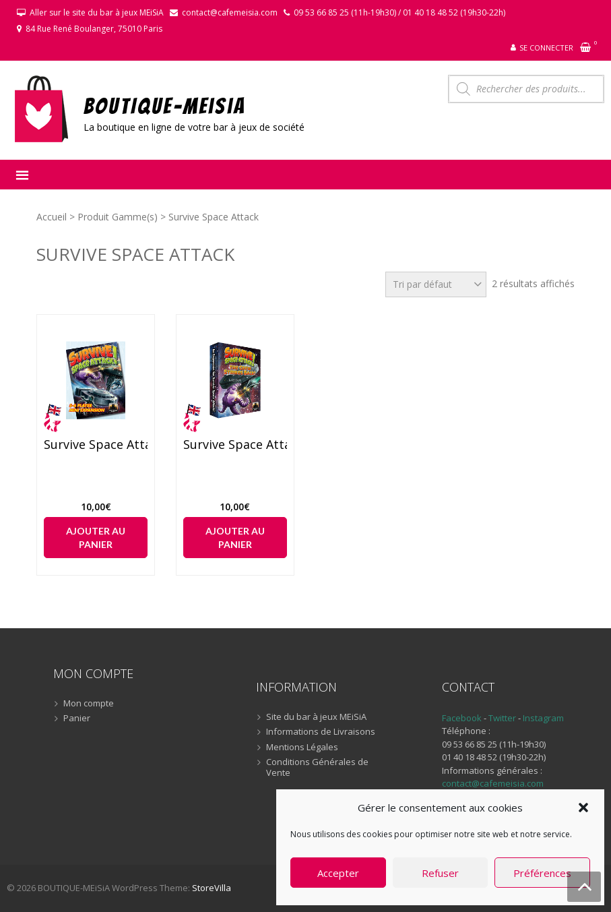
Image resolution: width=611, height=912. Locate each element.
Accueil (51, 216)
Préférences (542, 873)
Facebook (462, 718)
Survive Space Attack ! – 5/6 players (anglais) (96, 444)
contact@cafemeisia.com (230, 12)
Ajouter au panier (95, 537)
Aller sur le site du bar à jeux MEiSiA (97, 12)
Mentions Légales (302, 747)
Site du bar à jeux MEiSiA (316, 717)
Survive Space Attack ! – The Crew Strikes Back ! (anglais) (235, 444)
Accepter (338, 873)
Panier (76, 718)
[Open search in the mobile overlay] (526, 88)
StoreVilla (211, 888)
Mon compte (88, 703)
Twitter (503, 718)
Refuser (440, 873)
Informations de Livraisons (320, 732)
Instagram (543, 718)
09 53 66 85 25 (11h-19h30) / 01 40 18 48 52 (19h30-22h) (399, 12)
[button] (583, 807)
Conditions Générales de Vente (317, 767)
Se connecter (546, 47)
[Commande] (435, 284)
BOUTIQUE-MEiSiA (165, 105)
